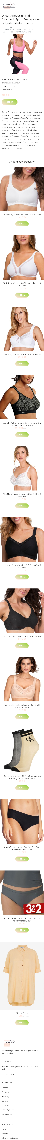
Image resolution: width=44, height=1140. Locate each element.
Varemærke (7, 1114)
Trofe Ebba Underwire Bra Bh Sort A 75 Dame (22, 636)
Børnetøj (5, 1096)
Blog (4, 1129)
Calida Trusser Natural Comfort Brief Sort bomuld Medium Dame (22, 848)
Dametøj (5, 1101)
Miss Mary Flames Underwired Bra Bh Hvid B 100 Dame (22, 495)
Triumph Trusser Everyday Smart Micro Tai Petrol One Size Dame (22, 919)
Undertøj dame (18, 79)
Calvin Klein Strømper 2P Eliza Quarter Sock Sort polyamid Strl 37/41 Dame (22, 777)
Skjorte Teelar (22, 1013)
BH (26, 79)
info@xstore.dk (8, 1074)
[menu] (40, 5)
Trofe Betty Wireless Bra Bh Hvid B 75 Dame (22, 214)
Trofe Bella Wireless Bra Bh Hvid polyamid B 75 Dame (22, 284)
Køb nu (10, 102)
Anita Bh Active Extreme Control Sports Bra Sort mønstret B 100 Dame (22, 424)
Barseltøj (5, 1092)
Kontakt (5, 1134)
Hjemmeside (7, 27)
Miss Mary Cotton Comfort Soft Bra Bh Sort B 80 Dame (22, 566)
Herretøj (5, 1105)
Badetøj (5, 1088)
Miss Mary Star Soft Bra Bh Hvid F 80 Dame (22, 354)
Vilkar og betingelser (10, 1138)
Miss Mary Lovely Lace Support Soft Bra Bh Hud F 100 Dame (22, 706)
